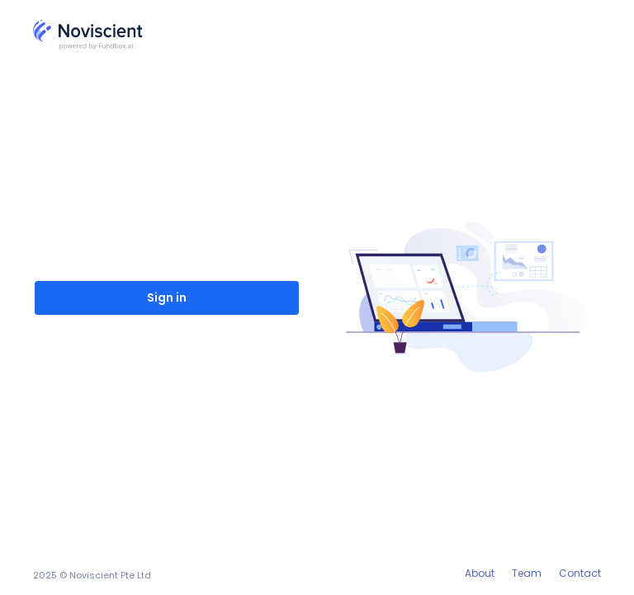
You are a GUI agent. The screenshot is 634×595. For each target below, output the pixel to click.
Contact (580, 573)
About (479, 573)
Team (527, 573)
